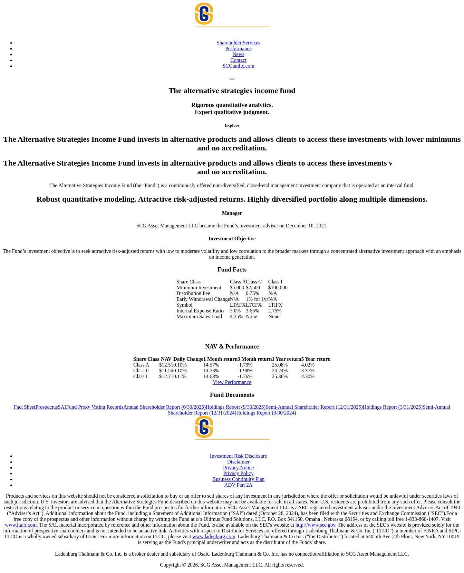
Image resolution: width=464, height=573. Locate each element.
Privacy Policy (238, 473)
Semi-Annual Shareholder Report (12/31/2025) (314, 407)
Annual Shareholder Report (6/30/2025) (164, 407)
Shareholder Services (238, 42)
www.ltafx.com (21, 525)
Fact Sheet (24, 407)
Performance (238, 48)
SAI (62, 407)
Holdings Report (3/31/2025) (393, 407)
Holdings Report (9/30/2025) (236, 407)
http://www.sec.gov (315, 525)
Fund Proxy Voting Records (94, 407)
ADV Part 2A (238, 485)
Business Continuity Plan (238, 479)
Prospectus (46, 407)
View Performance (232, 382)
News (238, 54)
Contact (238, 60)
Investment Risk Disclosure (238, 456)
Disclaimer (238, 461)
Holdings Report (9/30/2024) (266, 412)
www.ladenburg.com (213, 536)
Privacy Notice (238, 467)
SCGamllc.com (238, 66)
